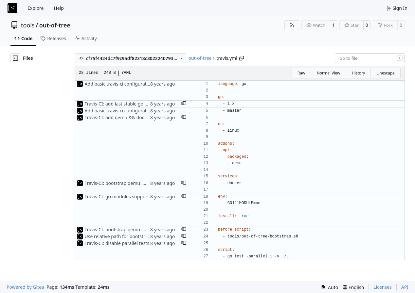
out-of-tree (54, 25)
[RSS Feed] (291, 25)
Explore (35, 8)
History (358, 73)
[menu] (329, 287)
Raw (301, 73)
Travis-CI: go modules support (117, 196)
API (404, 287)
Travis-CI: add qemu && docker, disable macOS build (141, 117)
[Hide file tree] (15, 58)
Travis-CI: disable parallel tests (117, 243)
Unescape (385, 73)
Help (59, 8)
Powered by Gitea (25, 287)
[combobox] (370, 58)
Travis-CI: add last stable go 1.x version (126, 104)
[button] (183, 104)
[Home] (12, 8)
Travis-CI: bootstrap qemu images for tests (130, 183)
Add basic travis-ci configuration (119, 84)
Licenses (382, 287)
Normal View (328, 73)
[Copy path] (241, 58)
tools (28, 25)
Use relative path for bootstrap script (124, 236)
